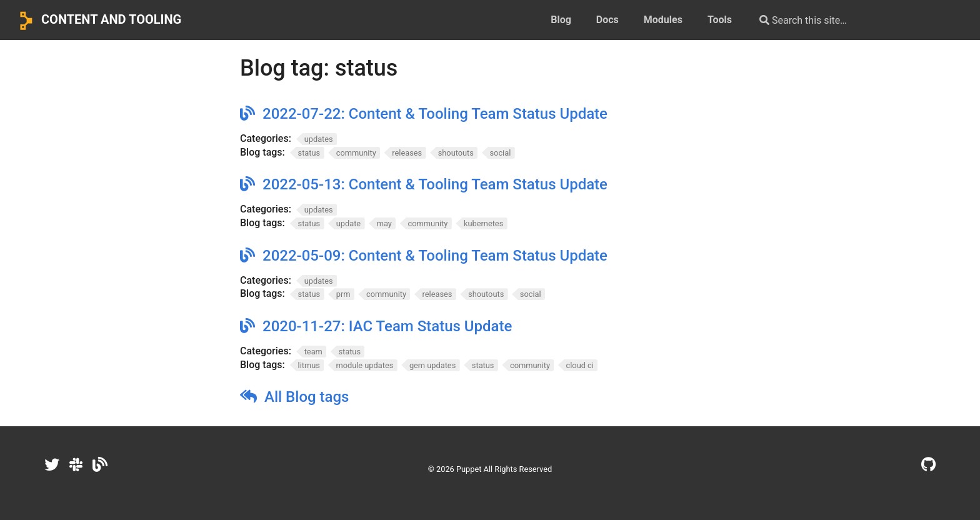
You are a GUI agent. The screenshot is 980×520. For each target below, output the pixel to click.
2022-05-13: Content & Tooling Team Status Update (435, 184)
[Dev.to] (100, 465)
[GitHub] (928, 465)
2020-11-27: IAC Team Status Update (387, 326)
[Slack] (75, 465)
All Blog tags (306, 397)
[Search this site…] (850, 20)
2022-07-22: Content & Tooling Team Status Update (435, 113)
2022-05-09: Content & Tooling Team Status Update (435, 255)
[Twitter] (51, 465)
